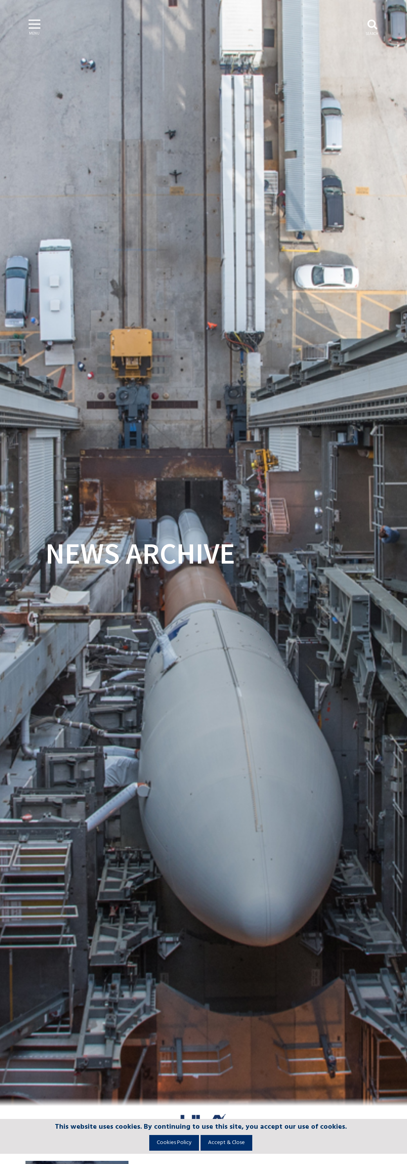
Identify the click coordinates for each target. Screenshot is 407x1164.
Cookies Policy (174, 1142)
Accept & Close (226, 1142)
